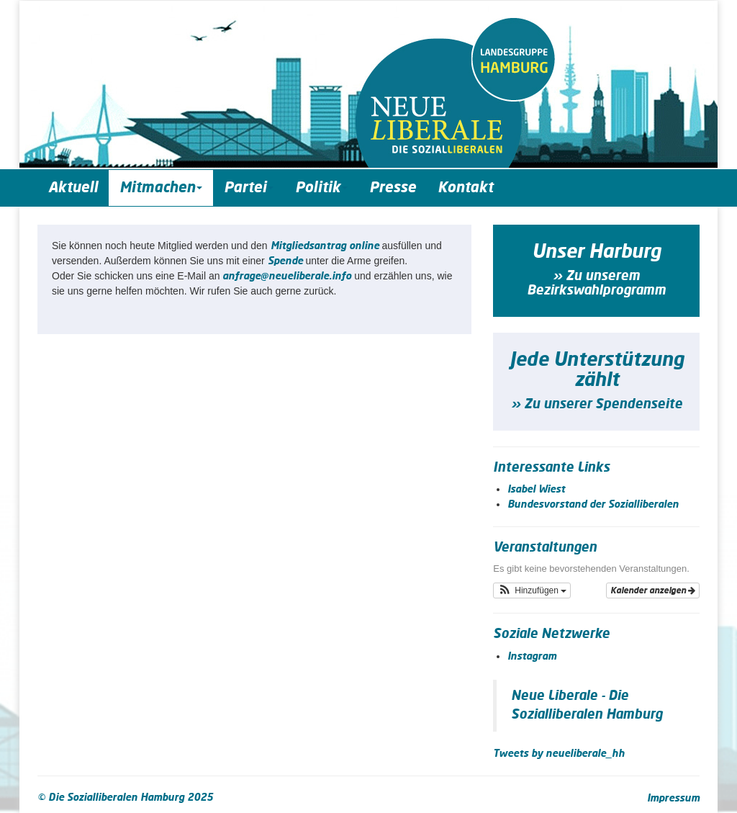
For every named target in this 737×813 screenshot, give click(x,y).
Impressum (673, 799)
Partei (248, 188)
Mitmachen (160, 188)
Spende (285, 261)
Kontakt (465, 188)
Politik (321, 188)
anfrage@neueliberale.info (286, 276)
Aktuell (73, 188)
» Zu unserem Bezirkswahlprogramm (596, 283)
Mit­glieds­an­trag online (325, 246)
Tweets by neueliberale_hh (559, 754)
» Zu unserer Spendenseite (596, 404)
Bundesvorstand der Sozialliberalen (593, 505)
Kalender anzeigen (652, 590)
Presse (392, 188)
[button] (532, 590)
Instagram (531, 657)
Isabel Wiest (536, 490)
